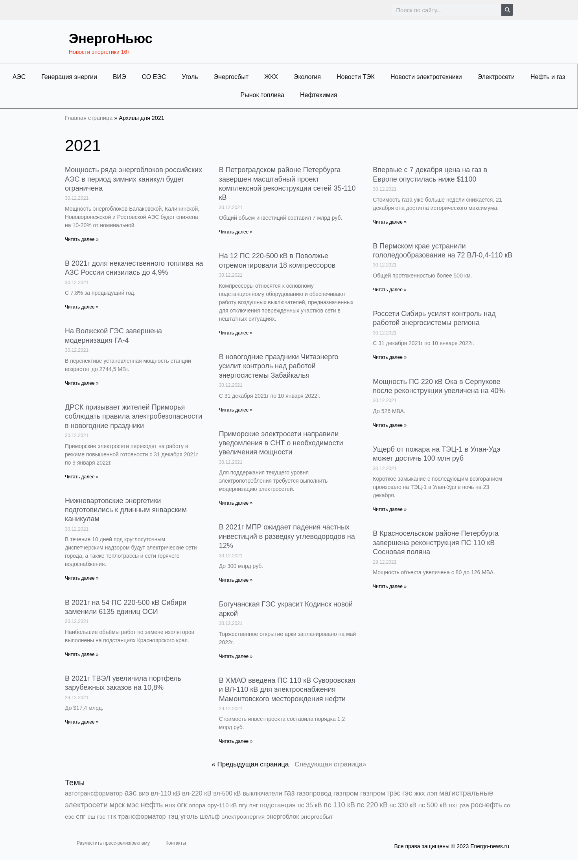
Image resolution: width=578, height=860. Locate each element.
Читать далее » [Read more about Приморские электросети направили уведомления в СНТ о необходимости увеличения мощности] (236, 503)
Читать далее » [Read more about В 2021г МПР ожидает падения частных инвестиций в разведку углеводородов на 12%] (236, 580)
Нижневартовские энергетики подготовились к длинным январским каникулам (126, 510)
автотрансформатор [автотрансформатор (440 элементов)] (94, 793)
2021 (86, 144)
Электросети (496, 77)
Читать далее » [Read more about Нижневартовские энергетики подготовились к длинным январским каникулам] (82, 578)
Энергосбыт (231, 77)
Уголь (190, 77)
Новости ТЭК (356, 77)
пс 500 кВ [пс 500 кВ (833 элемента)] (432, 805)
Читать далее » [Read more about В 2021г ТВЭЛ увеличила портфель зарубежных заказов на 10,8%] (82, 722)
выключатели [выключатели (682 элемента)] (262, 793)
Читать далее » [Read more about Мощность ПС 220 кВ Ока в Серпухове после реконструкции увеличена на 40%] (390, 425)
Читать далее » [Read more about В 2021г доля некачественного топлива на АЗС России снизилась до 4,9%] (82, 307)
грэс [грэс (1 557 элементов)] (394, 793)
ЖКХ (271, 77)
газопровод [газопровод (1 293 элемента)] (313, 793)
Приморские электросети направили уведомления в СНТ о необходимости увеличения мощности (281, 443)
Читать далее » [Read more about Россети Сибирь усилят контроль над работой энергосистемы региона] (390, 357)
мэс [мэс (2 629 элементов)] (133, 805)
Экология (307, 77)
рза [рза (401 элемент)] (464, 805)
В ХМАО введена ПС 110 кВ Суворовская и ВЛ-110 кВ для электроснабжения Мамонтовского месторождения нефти (287, 689)
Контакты (176, 843)
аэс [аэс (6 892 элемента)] (131, 792)
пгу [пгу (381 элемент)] (243, 805)
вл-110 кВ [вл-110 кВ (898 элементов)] (165, 793)
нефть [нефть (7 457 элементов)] (152, 804)
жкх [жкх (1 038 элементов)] (419, 793)
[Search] (507, 10)
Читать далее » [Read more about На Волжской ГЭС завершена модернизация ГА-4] (82, 383)
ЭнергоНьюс (118, 37)
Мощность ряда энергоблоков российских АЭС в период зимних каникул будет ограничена (133, 179)
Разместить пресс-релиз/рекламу (113, 843)
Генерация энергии (69, 77)
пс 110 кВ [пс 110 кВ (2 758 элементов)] (339, 805)
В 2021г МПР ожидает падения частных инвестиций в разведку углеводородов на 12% (287, 536)
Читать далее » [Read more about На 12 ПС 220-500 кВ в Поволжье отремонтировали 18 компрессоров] (236, 333)
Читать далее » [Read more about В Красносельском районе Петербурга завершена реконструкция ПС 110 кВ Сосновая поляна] (390, 586)
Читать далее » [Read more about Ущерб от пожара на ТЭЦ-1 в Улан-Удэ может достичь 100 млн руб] (390, 509)
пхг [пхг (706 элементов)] (453, 805)
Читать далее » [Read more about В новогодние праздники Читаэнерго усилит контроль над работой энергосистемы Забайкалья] (236, 410)
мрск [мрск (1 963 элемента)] (117, 805)
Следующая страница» (330, 764)
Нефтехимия (318, 95)
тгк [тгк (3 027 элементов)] (111, 816)
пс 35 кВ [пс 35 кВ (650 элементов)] (310, 805)
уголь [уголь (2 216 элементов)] (189, 816)
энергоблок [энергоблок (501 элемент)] (283, 816)
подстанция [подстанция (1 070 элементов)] (278, 805)
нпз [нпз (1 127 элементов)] (170, 805)
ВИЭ (119, 77)
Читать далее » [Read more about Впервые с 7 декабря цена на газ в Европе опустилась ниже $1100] (390, 222)
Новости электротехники (426, 77)
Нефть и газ (547, 77)
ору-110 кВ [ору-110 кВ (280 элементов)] (222, 805)
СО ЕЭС (154, 77)
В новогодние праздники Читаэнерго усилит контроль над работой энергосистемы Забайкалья (279, 366)
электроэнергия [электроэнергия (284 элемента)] (243, 816)
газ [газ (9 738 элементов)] (289, 792)
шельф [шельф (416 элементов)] (210, 816)
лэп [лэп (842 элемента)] (432, 793)
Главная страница (88, 118)
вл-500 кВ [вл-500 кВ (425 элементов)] (227, 793)
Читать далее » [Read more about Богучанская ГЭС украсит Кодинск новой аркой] (236, 656)
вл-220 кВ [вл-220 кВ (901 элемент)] (197, 793)
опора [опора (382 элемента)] (197, 805)
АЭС (19, 77)
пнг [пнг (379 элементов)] (253, 805)
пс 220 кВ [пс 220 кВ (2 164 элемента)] (372, 805)
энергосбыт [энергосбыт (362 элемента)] (317, 816)
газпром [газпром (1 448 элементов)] (346, 793)
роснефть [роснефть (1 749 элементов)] (486, 805)
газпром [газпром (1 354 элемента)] (372, 793)
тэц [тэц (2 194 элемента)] (173, 816)
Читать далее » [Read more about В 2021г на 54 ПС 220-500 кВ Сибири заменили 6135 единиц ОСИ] (82, 654)
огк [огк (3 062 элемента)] (182, 805)
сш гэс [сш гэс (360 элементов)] (96, 816)
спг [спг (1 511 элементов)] (80, 816)
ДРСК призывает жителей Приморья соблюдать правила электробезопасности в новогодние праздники (133, 416)
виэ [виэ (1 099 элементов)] (143, 793)
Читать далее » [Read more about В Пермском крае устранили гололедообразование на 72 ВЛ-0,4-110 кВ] (390, 289)
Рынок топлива (262, 95)
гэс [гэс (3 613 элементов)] (407, 793)
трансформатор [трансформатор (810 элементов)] (142, 816)
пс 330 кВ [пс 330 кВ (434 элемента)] (403, 805)
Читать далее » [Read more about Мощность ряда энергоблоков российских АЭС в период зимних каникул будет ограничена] (82, 239)
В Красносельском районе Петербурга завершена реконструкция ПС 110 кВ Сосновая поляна (436, 542)
